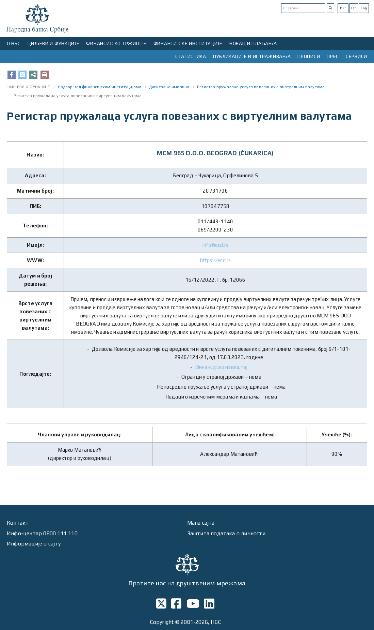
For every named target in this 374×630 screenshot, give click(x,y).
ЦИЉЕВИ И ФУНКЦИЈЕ (54, 43)
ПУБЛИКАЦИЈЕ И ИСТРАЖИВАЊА (252, 56)
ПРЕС (333, 56)
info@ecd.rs (215, 245)
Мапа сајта (201, 523)
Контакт (18, 523)
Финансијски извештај (221, 367)
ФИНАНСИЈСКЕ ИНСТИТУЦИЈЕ (188, 43)
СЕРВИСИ (356, 56)
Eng (364, 8)
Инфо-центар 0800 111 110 (42, 533)
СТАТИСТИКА (190, 56)
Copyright (162, 622)
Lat (353, 8)
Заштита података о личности (226, 533)
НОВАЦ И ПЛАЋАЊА (253, 43)
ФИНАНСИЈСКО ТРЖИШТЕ (116, 43)
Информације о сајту (34, 543)
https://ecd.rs (215, 260)
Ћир (343, 8)
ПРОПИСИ (308, 56)
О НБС (14, 43)
